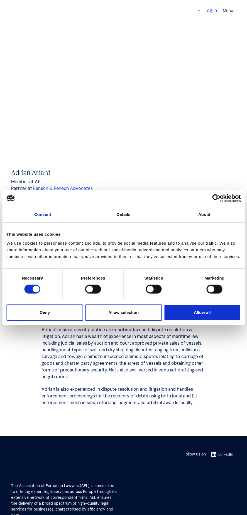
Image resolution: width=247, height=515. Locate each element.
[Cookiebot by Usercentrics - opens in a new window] (216, 198)
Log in (207, 10)
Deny (45, 312)
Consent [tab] (42, 214)
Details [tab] (124, 214)
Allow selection (123, 312)
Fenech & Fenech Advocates (63, 188)
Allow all (202, 312)
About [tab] (204, 214)
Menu (228, 10)
